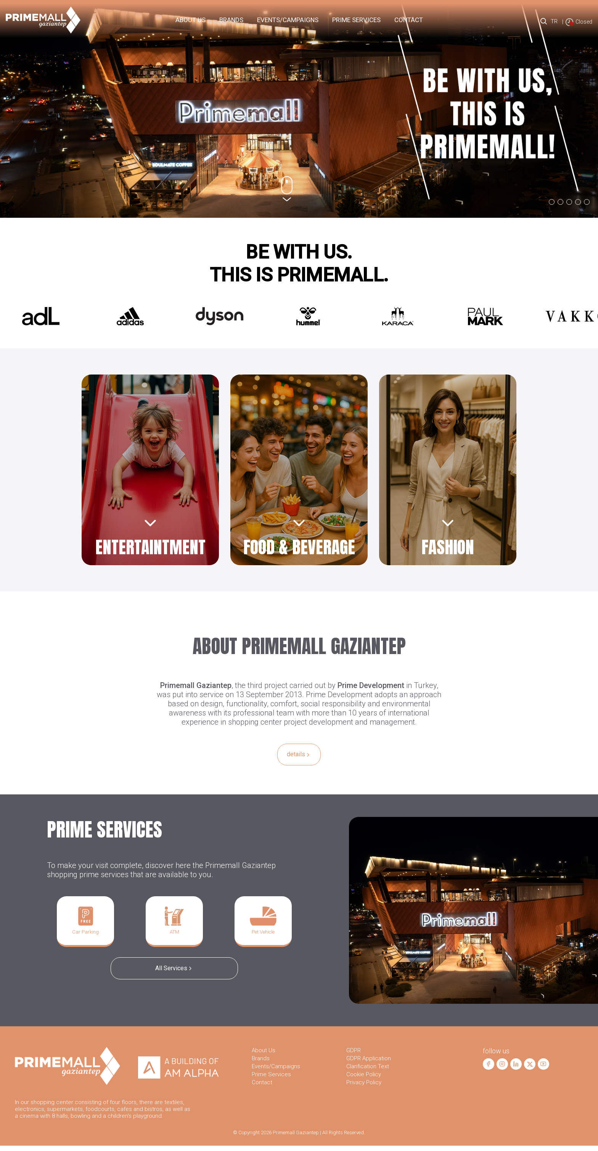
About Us (190, 20)
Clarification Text (367, 1071)
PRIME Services (356, 20)
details (299, 755)
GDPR (353, 1055)
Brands (231, 20)
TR (553, 21)
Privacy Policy (363, 1087)
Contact (408, 20)
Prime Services (271, 1079)
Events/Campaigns (287, 20)
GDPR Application (368, 1063)
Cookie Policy (363, 1079)
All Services (174, 971)
